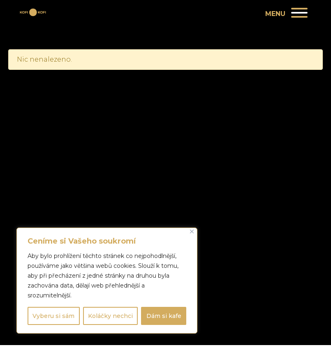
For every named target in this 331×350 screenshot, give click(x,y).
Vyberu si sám (53, 316)
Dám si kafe (163, 316)
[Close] (192, 231)
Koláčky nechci (110, 316)
